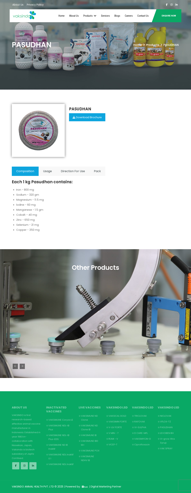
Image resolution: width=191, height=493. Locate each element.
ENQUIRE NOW (169, 15)
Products (89, 15)
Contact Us (143, 15)
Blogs (117, 15)
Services (105, 15)
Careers (129, 15)
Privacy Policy (35, 4)
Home (61, 15)
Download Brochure (87, 117)
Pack (97, 171)
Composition (25, 171)
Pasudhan (80, 109)
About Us (17, 4)
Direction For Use (73, 171)
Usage (47, 171)
